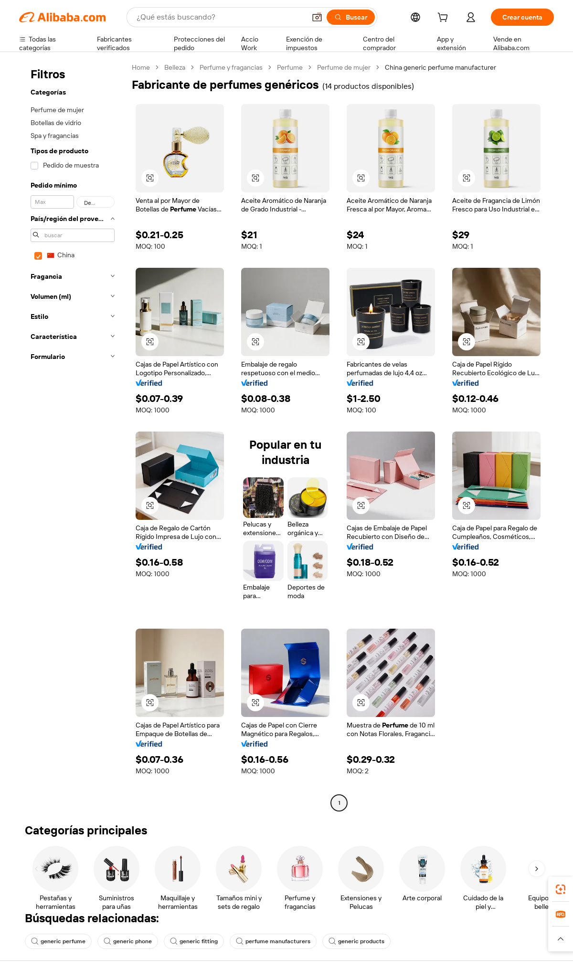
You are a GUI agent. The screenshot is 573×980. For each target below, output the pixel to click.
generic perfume (58, 941)
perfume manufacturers (273, 941)
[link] (560, 889)
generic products (356, 941)
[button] (317, 17)
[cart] (444, 18)
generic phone (128, 941)
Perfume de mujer (344, 67)
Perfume (290, 67)
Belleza (174, 67)
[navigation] (72, 436)
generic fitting (194, 941)
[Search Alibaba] (220, 17)
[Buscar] (351, 17)
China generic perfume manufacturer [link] (440, 67)
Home (141, 67)
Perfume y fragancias (231, 67)
